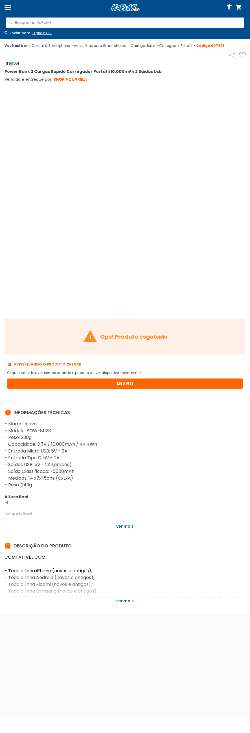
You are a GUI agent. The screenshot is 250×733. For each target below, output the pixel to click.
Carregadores (144, 45)
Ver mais (125, 526)
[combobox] (125, 23)
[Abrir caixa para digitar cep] (27, 33)
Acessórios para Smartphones (102, 45)
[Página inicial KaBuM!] (125, 8)
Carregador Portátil (177, 45)
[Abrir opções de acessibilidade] (229, 8)
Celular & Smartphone (52, 45)
